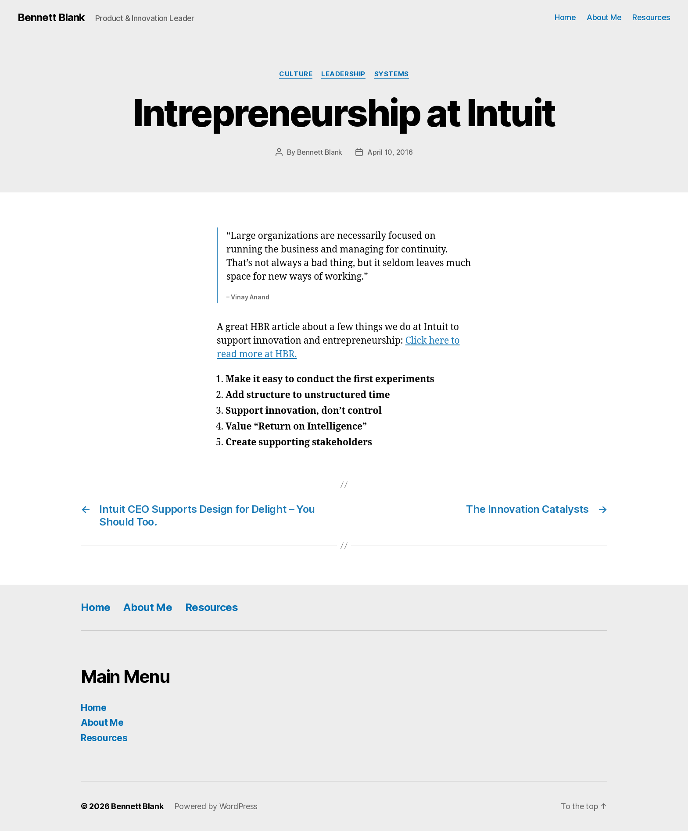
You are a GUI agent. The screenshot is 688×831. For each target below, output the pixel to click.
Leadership (343, 74)
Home (565, 17)
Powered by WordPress (216, 806)
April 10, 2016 (389, 152)
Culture (295, 74)
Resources (651, 17)
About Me (604, 17)
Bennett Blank (51, 17)
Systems (391, 74)
